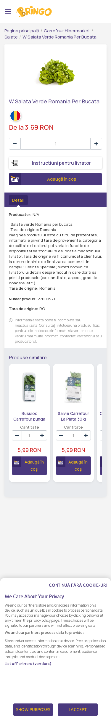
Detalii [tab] (18, 200)
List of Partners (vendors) (28, 669)
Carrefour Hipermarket (67, 31)
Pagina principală (21, 31)
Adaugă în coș (42, 179)
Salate (11, 37)
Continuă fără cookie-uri (78, 591)
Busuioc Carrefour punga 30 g (29, 416)
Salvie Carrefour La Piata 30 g (73, 416)
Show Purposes (33, 715)
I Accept (77, 715)
